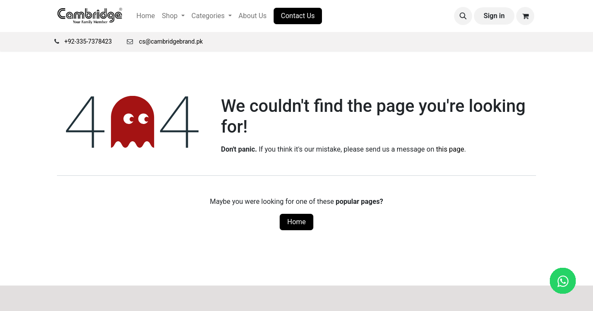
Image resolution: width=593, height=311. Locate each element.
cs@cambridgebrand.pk (171, 41)
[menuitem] (145, 16)
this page (450, 149)
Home (296, 222)
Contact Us (298, 16)
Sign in (494, 16)
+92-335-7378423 (88, 41)
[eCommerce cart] (525, 16)
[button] (463, 16)
